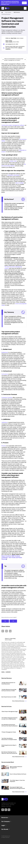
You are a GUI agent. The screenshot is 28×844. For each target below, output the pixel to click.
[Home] (8, 8)
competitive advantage (13, 175)
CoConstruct (4, 374)
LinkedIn (8, 672)
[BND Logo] (7, 799)
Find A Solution (8, 12)
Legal (3, 825)
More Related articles (19, 757)
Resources (5, 817)
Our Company (6, 821)
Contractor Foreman (6, 397)
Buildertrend (4, 352)
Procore (3, 445)
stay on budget (19, 183)
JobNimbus (4, 422)
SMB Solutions (17, 12)
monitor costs (13, 161)
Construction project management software (12, 125)
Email (3, 672)
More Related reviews (19, 701)
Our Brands (5, 829)
